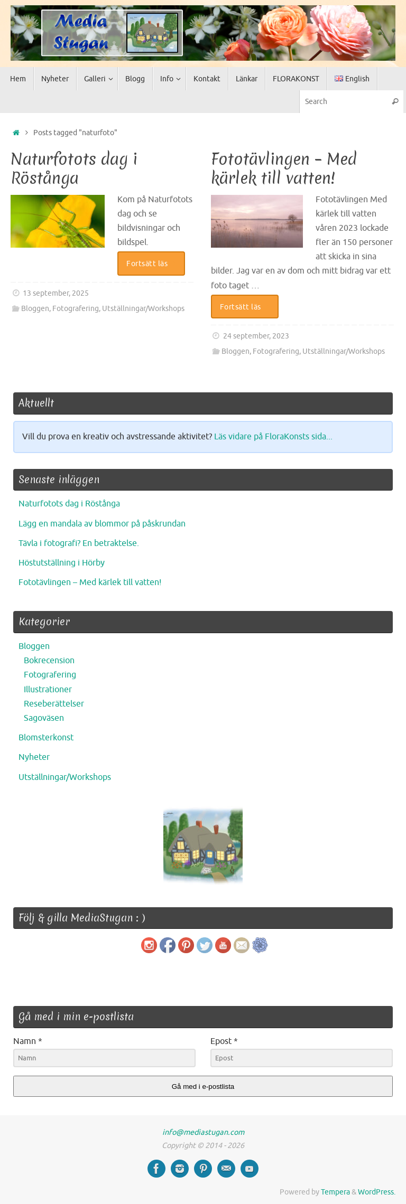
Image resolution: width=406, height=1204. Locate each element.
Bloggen (35, 308)
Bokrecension (49, 660)
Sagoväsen (44, 718)
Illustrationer (48, 689)
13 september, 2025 (56, 293)
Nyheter (34, 757)
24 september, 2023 (256, 336)
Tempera (335, 1192)
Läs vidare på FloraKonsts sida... (273, 436)
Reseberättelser (54, 704)
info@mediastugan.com (203, 1132)
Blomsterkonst (46, 737)
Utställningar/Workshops (143, 308)
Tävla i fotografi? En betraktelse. (79, 543)
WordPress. (376, 1192)
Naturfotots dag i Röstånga (74, 168)
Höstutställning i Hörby (62, 563)
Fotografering (75, 308)
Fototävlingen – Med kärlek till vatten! (284, 168)
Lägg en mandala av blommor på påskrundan (102, 524)
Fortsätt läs (153, 263)
